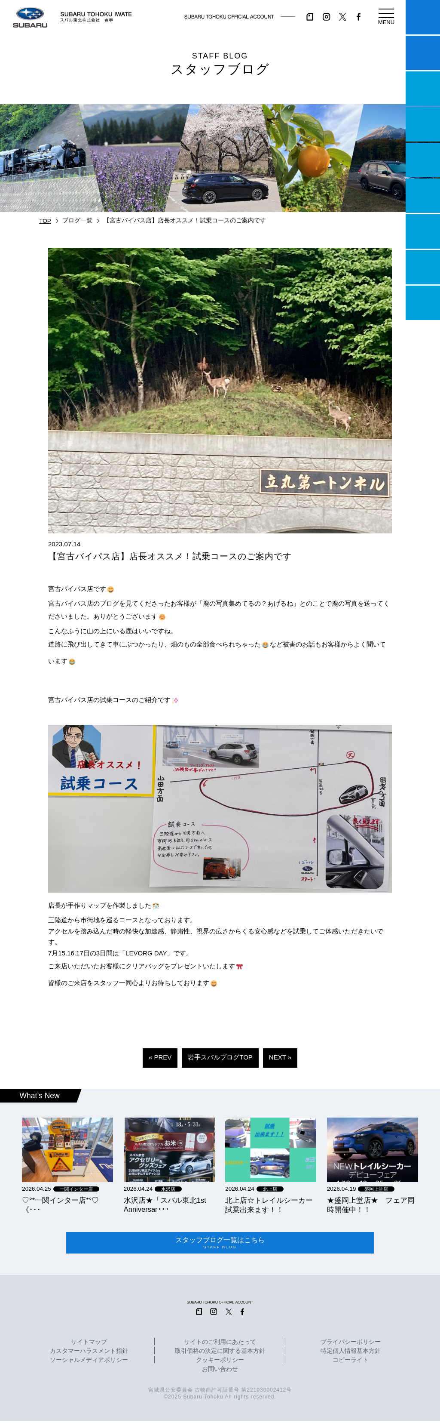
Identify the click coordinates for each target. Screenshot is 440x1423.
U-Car (423, 196)
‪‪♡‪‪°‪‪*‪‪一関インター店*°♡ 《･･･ (60, 1205)
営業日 (423, 124)
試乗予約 (423, 53)
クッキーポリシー (220, 1362)
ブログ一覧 (77, 220)
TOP (45, 221)
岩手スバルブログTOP (220, 1057)
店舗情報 (423, 160)
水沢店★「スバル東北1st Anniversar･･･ (165, 1204)
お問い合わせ (220, 1371)
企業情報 (423, 267)
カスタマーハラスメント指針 (89, 1353)
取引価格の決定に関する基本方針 (220, 1353)
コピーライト (351, 1362)
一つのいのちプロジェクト (423, 88)
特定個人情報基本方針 (351, 1353)
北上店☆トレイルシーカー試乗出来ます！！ (269, 1205)
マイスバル (423, 17)
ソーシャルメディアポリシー (89, 1362)
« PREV (160, 1057)
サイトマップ (89, 1344)
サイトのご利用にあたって (220, 1344)
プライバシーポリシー (351, 1344)
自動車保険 (423, 231)
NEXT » (280, 1057)
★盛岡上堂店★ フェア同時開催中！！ (371, 1205)
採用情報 (423, 303)
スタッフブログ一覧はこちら (220, 1244)
